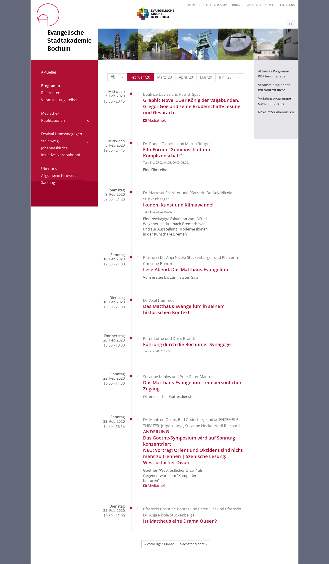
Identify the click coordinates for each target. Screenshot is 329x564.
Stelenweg (50, 140)
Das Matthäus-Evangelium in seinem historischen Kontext (184, 309)
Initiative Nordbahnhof (60, 154)
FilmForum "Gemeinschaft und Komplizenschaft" (177, 152)
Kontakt (237, 5)
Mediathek (50, 113)
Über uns (49, 168)
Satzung (48, 182)
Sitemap (192, 5)
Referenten (50, 92)
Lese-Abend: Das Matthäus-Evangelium (186, 269)
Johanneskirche (54, 148)
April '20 (186, 77)
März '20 (164, 77)
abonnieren (276, 112)
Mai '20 (206, 77)
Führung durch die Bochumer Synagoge (187, 344)
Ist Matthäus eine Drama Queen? (180, 521)
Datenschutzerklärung (279, 5)
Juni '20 (225, 77)
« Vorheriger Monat (159, 544)
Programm (50, 85)
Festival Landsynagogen (61, 133)
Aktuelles (49, 72)
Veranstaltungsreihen (60, 99)
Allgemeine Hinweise (59, 175)
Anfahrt (252, 5)
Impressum (220, 5)
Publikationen (53, 120)
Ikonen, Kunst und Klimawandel (178, 205)
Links (205, 5)
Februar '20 (140, 77)
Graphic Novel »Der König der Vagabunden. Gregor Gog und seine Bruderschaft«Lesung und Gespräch (191, 106)
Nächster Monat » (193, 544)
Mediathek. (155, 120)
